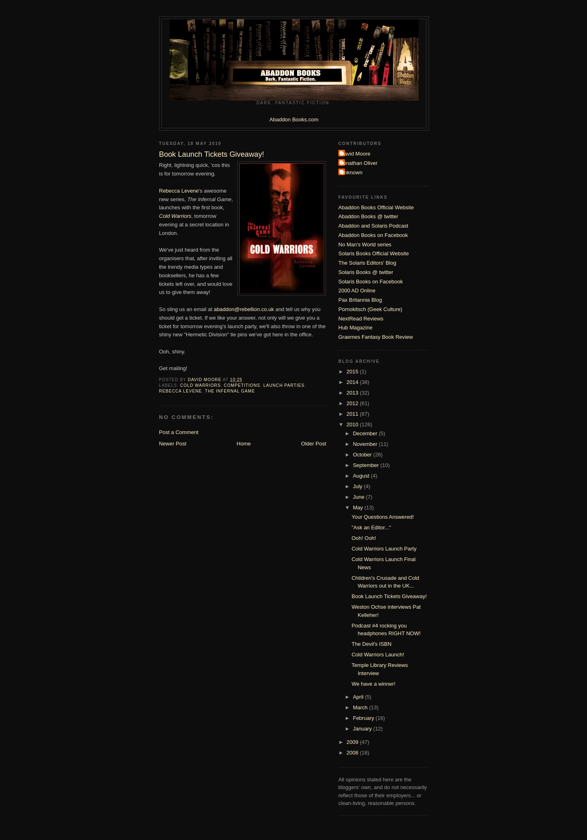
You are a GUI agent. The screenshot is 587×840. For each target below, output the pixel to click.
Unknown (351, 172)
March (361, 707)
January (363, 729)
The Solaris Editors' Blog (367, 263)
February (364, 718)
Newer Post (172, 444)
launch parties (284, 385)
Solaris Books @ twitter (365, 272)
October (363, 455)
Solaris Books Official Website (373, 253)
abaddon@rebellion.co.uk (244, 309)
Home (244, 444)
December (366, 433)
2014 (353, 382)
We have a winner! (373, 684)
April (359, 697)
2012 (353, 403)
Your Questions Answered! (382, 517)
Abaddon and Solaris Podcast (373, 226)
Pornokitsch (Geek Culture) (370, 309)
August (362, 476)
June (359, 497)
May (358, 507)
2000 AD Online (356, 290)
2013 (353, 393)
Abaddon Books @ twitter (368, 216)
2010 (353, 424)
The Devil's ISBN (371, 644)
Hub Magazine (355, 328)
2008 (353, 753)
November (366, 444)
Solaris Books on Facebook (370, 282)
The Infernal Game (230, 391)
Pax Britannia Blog (360, 300)
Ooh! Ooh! (363, 538)
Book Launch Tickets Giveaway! (388, 596)
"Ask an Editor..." (371, 527)
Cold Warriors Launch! (377, 654)
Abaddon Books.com (293, 119)
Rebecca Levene (179, 191)
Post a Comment (179, 432)
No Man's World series (364, 244)
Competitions (242, 385)
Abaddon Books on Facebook (373, 235)
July (358, 486)
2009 (353, 742)
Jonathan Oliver (358, 163)
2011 (353, 414)
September (366, 465)
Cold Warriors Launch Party (383, 549)
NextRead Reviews (361, 319)
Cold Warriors (200, 385)
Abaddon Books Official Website (376, 207)
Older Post (313, 444)
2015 (353, 371)
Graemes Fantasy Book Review (375, 337)
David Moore (355, 154)
